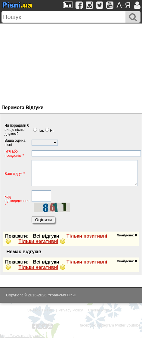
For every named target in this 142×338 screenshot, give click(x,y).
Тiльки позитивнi (86, 235)
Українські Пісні (62, 295)
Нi (49, 130)
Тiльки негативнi (38, 241)
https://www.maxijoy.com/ (22, 335)
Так (38, 130)
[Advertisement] (56, 61)
